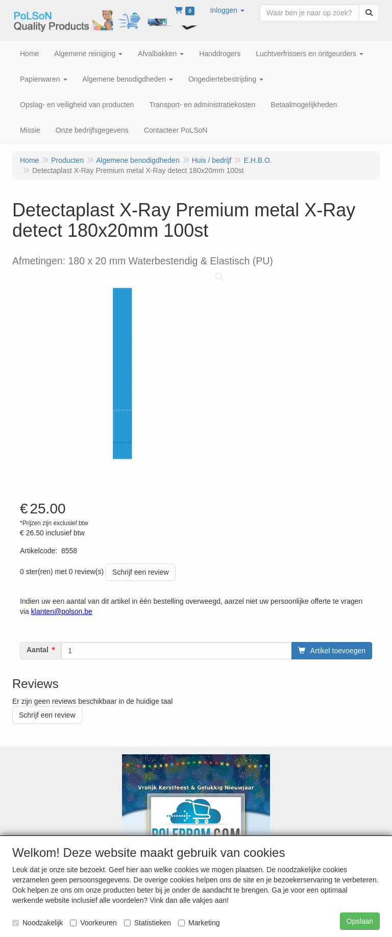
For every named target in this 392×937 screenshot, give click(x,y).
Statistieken (147, 923)
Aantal (37, 649)
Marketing (198, 923)
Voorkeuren (93, 923)
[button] (227, 10)
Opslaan (360, 921)
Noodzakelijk (37, 923)
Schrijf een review (140, 572)
